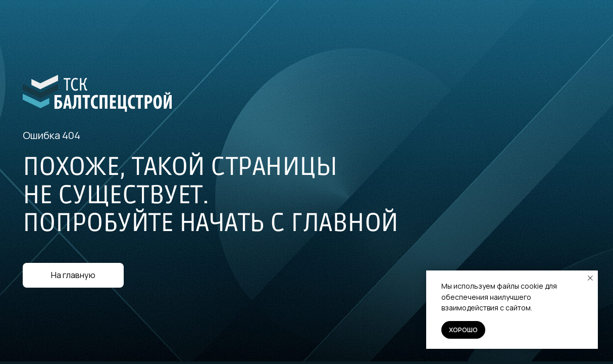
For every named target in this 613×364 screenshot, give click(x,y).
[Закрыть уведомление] (590, 278)
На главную (73, 275)
